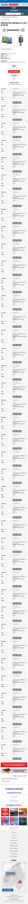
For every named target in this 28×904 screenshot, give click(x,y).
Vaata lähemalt (7, 890)
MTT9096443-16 (16, 434)
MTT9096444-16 (16, 469)
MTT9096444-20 (16, 486)
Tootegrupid (14, 10)
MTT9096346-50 (16, 348)
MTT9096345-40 (16, 261)
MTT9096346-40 (16, 329)
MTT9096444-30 (16, 503)
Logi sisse (25, 4)
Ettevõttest (14, 832)
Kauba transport (14, 840)
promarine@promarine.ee (15, 899)
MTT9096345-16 (16, 209)
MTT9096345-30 (16, 243)
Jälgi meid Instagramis (14, 827)
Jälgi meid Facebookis (14, 800)
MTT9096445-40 (16, 589)
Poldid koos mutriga (5, 19)
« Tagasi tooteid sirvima (19, 776)
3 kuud (14, 78)
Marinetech (6, 54)
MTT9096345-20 (16, 226)
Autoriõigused (14, 853)
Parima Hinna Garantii (14, 845)
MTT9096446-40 (16, 658)
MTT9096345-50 (16, 278)
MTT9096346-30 (16, 312)
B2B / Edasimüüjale (14, 856)
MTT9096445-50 (16, 606)
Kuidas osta (14, 837)
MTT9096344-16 (16, 140)
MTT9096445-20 (16, 555)
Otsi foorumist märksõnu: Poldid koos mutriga (19, 771)
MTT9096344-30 (16, 174)
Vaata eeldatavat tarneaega (14, 84)
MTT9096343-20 (16, 123)
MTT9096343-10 (16, 88)
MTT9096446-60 (16, 693)
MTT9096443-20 (16, 451)
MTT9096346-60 (16, 365)
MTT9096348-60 (16, 400)
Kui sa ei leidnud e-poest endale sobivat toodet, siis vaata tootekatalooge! (14, 764)
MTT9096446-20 (16, 624)
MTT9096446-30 (16, 641)
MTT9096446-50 (16, 675)
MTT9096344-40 (16, 192)
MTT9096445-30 (16, 572)
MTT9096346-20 (16, 295)
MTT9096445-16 (16, 538)
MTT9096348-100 (16, 382)
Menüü (14, 8)
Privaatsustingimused (14, 851)
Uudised (14, 835)
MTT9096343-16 (16, 105)
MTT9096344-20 (16, 157)
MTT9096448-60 (16, 727)
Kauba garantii (14, 843)
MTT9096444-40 (16, 520)
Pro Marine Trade (7, 56)
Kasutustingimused (14, 848)
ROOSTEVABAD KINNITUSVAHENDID (9, 17)
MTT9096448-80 (16, 744)
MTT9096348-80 (16, 417)
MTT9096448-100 (16, 710)
